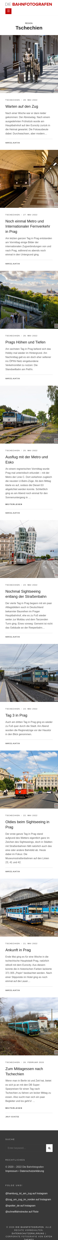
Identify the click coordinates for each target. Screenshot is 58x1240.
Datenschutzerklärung (32, 1171)
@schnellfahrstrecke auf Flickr (22, 1211)
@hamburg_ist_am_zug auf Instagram (26, 1193)
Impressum (11, 1171)
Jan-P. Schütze (12, 1117)
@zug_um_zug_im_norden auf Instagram (28, 1199)
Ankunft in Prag (18, 950)
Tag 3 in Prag (16, 715)
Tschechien (12, 100)
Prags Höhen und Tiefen (25, 342)
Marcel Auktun (12, 143)
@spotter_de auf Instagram (20, 1205)
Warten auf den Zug (21, 106)
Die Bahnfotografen (30, 1227)
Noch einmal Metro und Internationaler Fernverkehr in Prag (27, 226)
